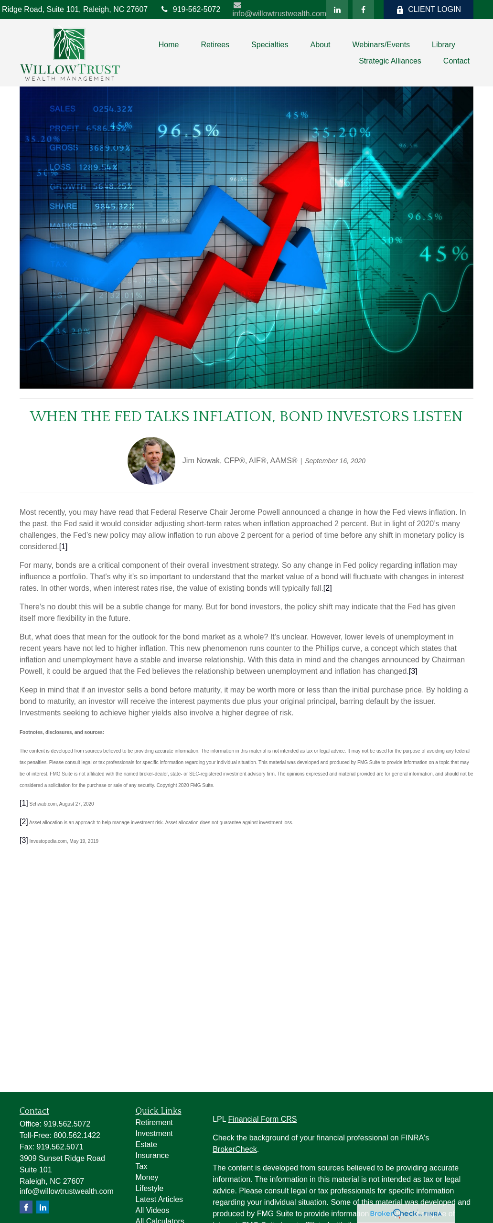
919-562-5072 (190, 9)
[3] (24, 840)
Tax (142, 1166)
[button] (169, 44)
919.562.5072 (66, 1124)
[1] (24, 803)
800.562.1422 (77, 1135)
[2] (24, 822)
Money (147, 1177)
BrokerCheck (235, 1149)
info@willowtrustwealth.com (279, 9)
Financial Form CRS (262, 1119)
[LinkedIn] (337, 9)
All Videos (153, 1210)
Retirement (154, 1122)
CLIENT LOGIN (428, 9)
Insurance (152, 1155)
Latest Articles (159, 1199)
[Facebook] (363, 9)
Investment (154, 1133)
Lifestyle (150, 1188)
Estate (146, 1144)
